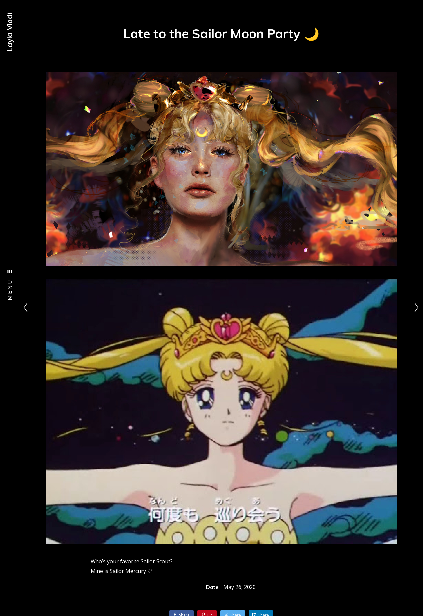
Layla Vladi (9, 32)
